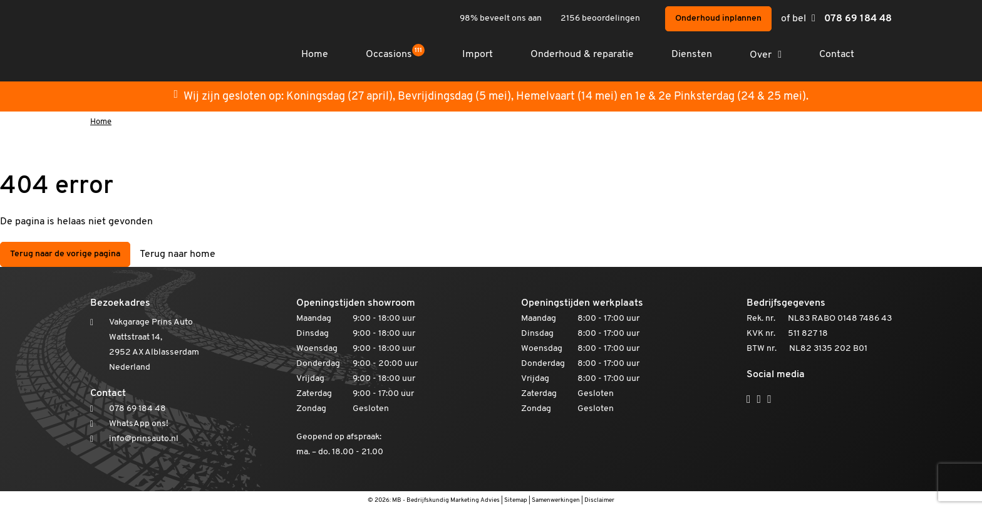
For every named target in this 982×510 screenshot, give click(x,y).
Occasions (395, 54)
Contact (836, 54)
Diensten (691, 54)
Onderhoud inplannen (718, 18)
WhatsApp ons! (138, 424)
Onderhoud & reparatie (582, 54)
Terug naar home (177, 254)
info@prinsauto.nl (143, 439)
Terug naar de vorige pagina (65, 254)
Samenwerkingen (556, 500)
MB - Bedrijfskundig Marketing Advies (446, 500)
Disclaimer (599, 500)
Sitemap (515, 500)
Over (761, 55)
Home (314, 54)
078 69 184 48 (858, 19)
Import (477, 54)
